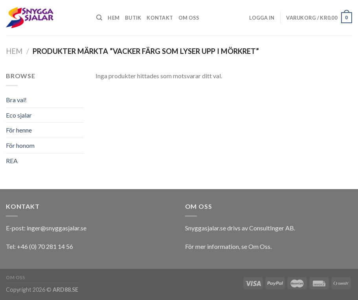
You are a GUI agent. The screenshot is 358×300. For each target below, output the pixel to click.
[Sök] (99, 17)
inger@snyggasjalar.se (56, 228)
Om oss (189, 18)
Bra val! (16, 99)
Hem (113, 18)
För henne (19, 130)
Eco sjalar (19, 115)
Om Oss (259, 246)
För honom (20, 145)
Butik (133, 18)
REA (12, 160)
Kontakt (160, 18)
